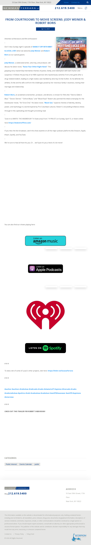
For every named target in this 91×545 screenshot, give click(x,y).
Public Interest (11, 464)
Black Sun (48, 103)
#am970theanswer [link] (57, 393)
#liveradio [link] (66, 389)
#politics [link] (21, 393)
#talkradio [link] (33, 389)
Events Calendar (26, 464)
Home (66, 2)
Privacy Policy (19, 534)
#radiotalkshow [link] (11, 393)
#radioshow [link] (35, 393)
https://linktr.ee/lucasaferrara (60, 371)
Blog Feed (30, 534)
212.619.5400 (65, 8)
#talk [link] (28, 393)
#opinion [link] (58, 389)
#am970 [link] (69, 393)
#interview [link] (9, 397)
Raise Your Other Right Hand (34, 67)
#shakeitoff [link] (49, 389)
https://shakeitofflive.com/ (20, 123)
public (37, 464)
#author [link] (8, 389)
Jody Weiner (35, 51)
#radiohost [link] (45, 393)
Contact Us (75, 2)
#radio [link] (41, 389)
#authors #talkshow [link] (20, 389)
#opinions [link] (77, 393)
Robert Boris (10, 95)
